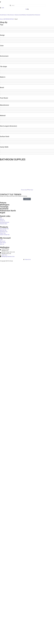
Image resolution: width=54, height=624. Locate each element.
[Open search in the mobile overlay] (27, 5)
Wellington (4, 205)
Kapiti (2, 212)
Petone (3, 203)
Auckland (4, 208)
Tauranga (4, 206)
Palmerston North (8, 210)
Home (1, 19)
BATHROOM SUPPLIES (9, 19)
